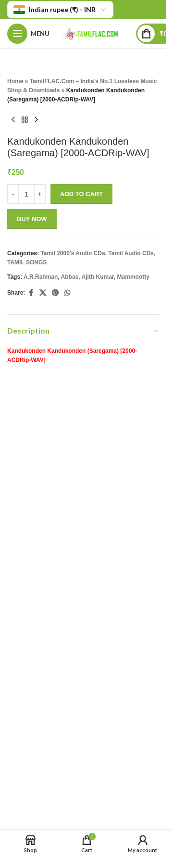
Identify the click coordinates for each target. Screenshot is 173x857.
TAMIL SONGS (27, 263)
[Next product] (36, 120)
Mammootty (133, 276)
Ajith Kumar (98, 276)
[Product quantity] (26, 194)
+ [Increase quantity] (40, 194)
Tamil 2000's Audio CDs (72, 253)
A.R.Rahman (41, 276)
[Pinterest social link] (55, 292)
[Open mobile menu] (28, 33)
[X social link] (43, 292)
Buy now (32, 219)
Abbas (70, 276)
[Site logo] (92, 33)
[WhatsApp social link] (67, 292)
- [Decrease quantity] (13, 194)
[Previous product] (13, 120)
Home (15, 81)
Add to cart (81, 194)
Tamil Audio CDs (131, 253)
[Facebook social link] (31, 292)
